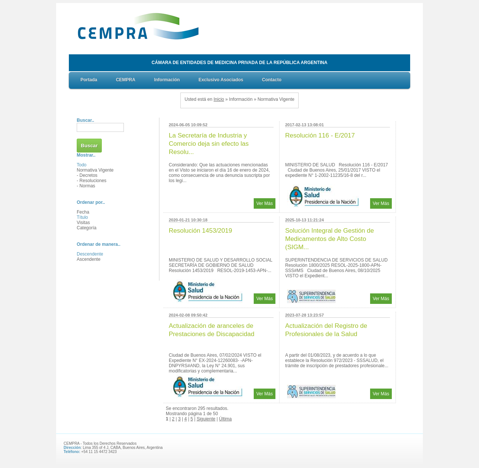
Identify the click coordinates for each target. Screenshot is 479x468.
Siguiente (205, 419)
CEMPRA (125, 79)
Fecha (83, 212)
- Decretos (87, 175)
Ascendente (88, 259)
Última (225, 419)
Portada (88, 79)
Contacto (271, 79)
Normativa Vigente (95, 170)
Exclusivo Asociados (220, 79)
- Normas (86, 185)
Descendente (90, 254)
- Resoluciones (91, 180)
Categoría (87, 227)
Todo (81, 164)
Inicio (219, 99)
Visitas (83, 222)
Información (167, 79)
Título (82, 217)
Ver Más (264, 203)
